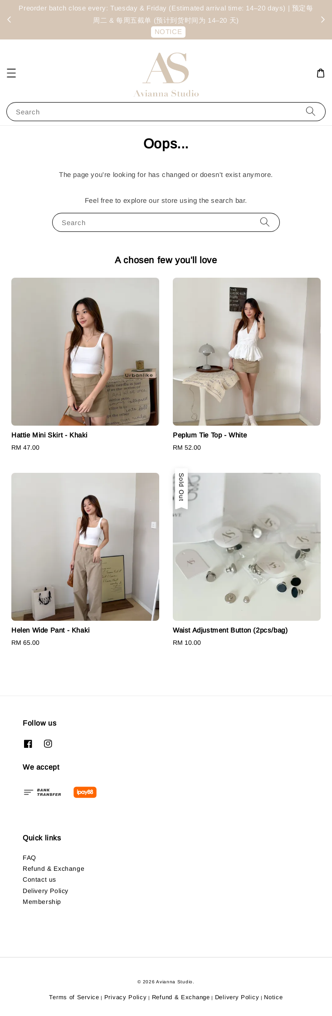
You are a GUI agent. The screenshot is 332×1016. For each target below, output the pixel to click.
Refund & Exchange (53, 868)
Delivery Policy (45, 890)
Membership (42, 901)
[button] (11, 73)
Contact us (39, 879)
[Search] (310, 111)
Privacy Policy (125, 997)
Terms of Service (74, 997)
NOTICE (168, 31)
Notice (273, 997)
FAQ (29, 857)
